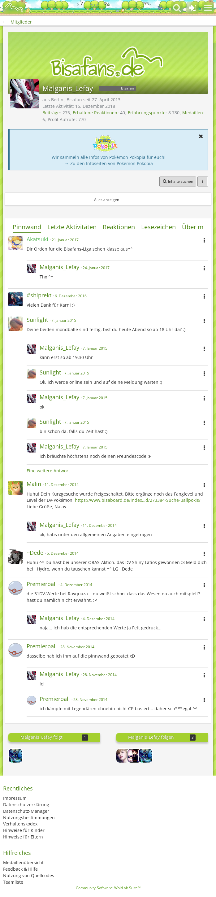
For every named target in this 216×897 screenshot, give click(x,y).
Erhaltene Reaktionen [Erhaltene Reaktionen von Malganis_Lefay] (95, 113)
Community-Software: (108, 887)
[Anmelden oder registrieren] (192, 8)
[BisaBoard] (14, 8)
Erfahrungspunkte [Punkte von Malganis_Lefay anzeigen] (147, 113)
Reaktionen (119, 227)
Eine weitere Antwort (48, 471)
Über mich (197, 227)
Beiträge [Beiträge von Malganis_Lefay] (51, 113)
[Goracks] (15, 755)
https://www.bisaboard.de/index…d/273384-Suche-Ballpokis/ (138, 500)
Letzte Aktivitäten (72, 227)
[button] (208, 8)
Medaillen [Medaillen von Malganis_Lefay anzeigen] (192, 113)
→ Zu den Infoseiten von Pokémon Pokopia (109, 163)
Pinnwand (27, 227)
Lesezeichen (158, 227)
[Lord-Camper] (134, 755)
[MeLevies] (123, 755)
